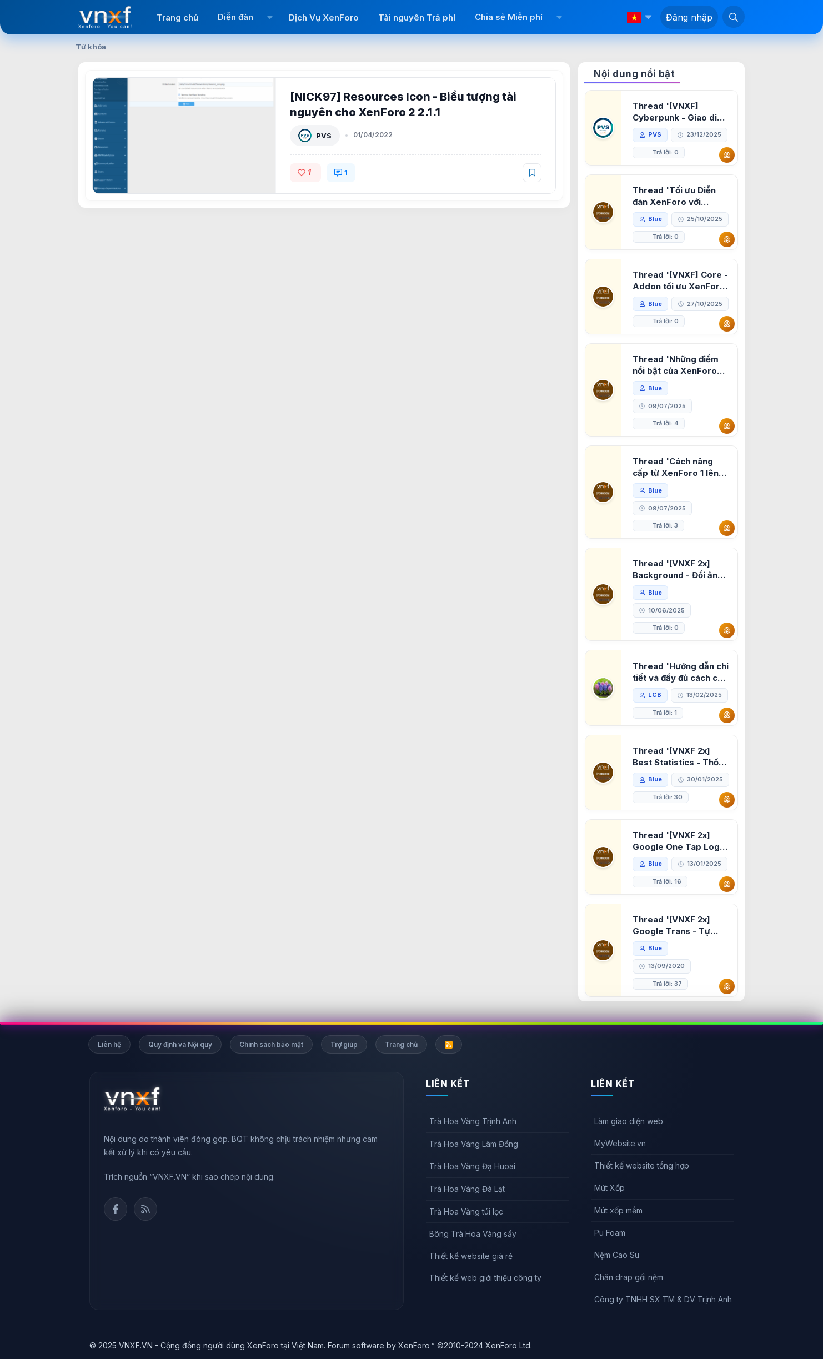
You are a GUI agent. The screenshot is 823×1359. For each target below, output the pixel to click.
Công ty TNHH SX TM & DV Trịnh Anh (663, 1299)
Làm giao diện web (628, 1121)
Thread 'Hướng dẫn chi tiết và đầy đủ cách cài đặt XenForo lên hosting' (681, 672)
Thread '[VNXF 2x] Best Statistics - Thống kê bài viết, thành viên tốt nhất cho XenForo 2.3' (681, 756)
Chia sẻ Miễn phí (509, 17)
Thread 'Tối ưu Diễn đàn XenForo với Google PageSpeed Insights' (674, 196)
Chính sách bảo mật (271, 1044)
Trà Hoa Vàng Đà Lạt (467, 1188)
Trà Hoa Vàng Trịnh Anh (472, 1121)
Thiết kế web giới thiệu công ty (485, 1277)
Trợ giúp (344, 1044)
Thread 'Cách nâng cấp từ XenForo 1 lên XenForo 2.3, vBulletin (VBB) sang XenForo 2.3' (679, 467)
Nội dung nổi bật (634, 73)
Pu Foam (609, 1232)
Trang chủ (177, 17)
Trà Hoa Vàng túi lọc (466, 1211)
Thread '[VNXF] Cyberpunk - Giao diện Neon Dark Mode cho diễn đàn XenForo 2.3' (680, 112)
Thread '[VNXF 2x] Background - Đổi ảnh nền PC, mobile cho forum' (677, 569)
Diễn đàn (235, 17)
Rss (145, 1209)
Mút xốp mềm (618, 1210)
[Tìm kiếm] (733, 17)
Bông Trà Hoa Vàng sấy (472, 1233)
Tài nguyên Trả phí (416, 17)
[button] (270, 17)
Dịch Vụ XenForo (324, 17)
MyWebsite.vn (620, 1143)
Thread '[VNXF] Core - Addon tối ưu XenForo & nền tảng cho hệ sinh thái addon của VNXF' (680, 280)
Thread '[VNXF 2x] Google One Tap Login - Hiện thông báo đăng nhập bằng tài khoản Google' (680, 841)
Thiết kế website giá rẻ (471, 1256)
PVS (324, 135)
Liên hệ (109, 1044)
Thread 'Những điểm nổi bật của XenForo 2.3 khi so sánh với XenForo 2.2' (676, 365)
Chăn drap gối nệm (628, 1277)
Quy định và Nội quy (180, 1044)
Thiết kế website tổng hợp (641, 1165)
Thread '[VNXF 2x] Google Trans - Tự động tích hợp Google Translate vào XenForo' (677, 925)
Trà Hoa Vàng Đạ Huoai (472, 1166)
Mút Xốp (609, 1187)
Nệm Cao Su (616, 1255)
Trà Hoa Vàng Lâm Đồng (473, 1144)
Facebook (116, 1209)
